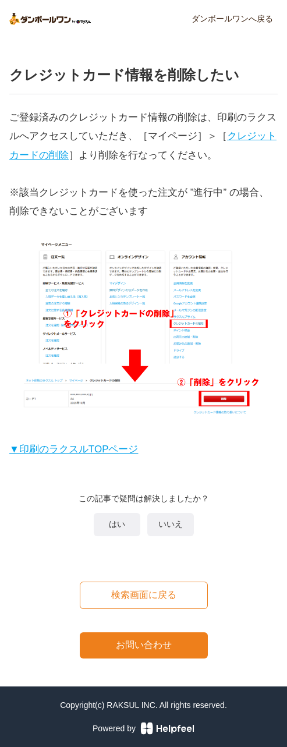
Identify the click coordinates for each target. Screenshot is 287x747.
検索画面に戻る (143, 595)
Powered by (143, 728)
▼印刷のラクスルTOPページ (73, 449)
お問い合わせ (144, 645)
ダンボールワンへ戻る (232, 18)
